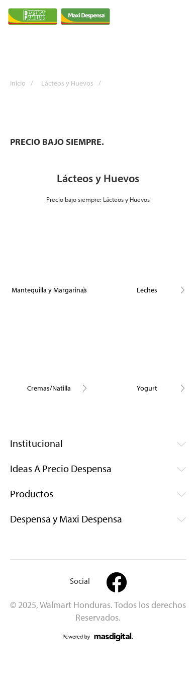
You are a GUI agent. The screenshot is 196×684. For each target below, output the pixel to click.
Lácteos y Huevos (74, 83)
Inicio (25, 83)
